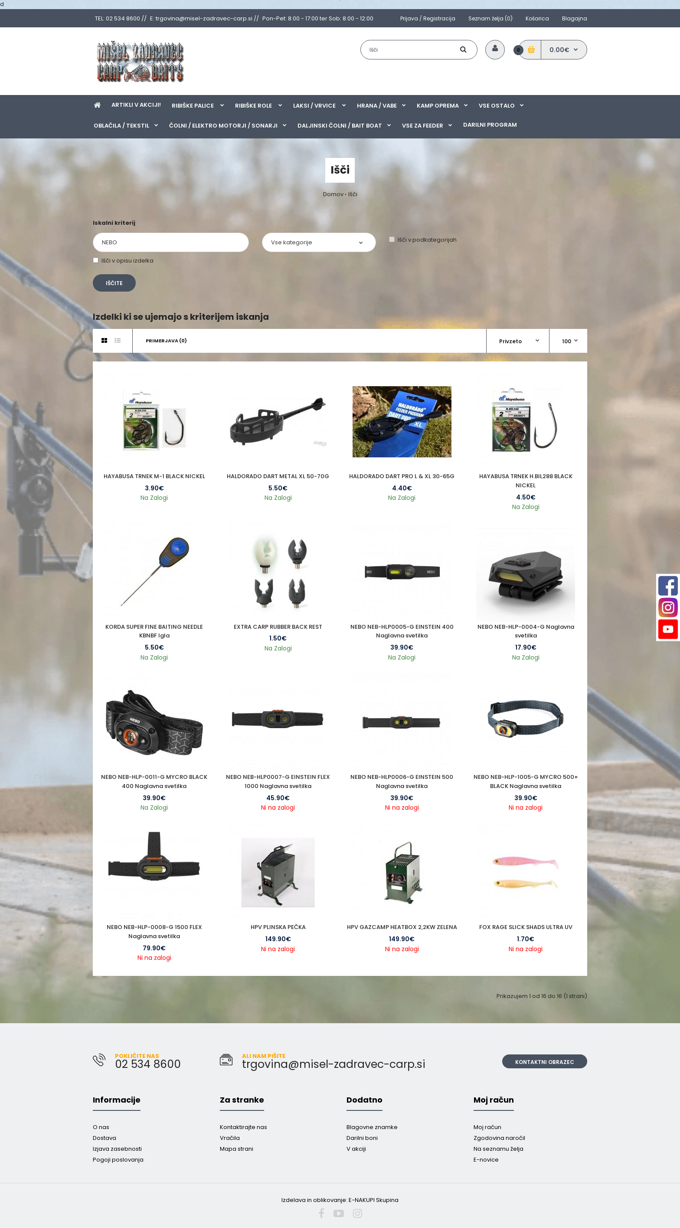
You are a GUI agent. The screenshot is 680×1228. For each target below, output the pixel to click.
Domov (333, 194)
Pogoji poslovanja (118, 1160)
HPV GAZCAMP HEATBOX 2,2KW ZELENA (402, 927)
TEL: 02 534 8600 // (121, 18)
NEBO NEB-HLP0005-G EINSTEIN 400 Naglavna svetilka (402, 631)
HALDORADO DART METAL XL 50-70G (278, 476)
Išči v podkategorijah (423, 240)
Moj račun (487, 1127)
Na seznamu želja (498, 1149)
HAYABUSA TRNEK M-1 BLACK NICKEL (154, 476)
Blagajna (574, 18)
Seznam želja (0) (490, 18)
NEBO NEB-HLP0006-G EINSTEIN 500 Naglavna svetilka (401, 781)
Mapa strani (236, 1149)
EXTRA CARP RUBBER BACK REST (278, 627)
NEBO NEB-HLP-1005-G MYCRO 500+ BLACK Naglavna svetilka (526, 781)
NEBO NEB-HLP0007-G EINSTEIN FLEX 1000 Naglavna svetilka (278, 781)
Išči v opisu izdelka (123, 260)
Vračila (230, 1138)
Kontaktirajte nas (243, 1127)
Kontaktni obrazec (544, 1062)
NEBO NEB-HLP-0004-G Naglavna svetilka (525, 631)
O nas (101, 1127)
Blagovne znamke (372, 1127)
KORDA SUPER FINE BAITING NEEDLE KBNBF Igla (154, 631)
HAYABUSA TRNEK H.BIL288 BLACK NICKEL (525, 480)
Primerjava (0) (166, 340)
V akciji (356, 1149)
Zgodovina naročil (499, 1138)
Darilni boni (362, 1138)
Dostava (104, 1138)
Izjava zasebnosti (117, 1149)
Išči (352, 194)
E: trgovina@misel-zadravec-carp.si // (204, 18)
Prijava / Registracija (427, 18)
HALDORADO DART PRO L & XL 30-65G (401, 476)
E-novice (486, 1160)
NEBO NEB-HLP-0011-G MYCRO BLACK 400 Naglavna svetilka (154, 781)
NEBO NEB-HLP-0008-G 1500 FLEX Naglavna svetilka (154, 931)
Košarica (537, 18)
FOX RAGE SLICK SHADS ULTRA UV (525, 927)
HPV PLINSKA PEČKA (278, 927)
